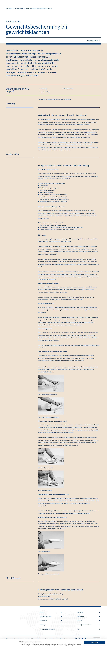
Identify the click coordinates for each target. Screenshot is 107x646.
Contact (51, 612)
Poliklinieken (51, 620)
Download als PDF (92, 40)
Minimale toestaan (94, 639)
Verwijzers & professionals (51, 629)
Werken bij (88, 616)
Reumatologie (19, 8)
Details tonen (23, 643)
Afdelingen (9, 8)
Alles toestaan (94, 635)
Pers (88, 629)
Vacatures (88, 612)
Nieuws (88, 620)
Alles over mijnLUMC (51, 616)
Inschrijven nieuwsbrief (88, 625)
